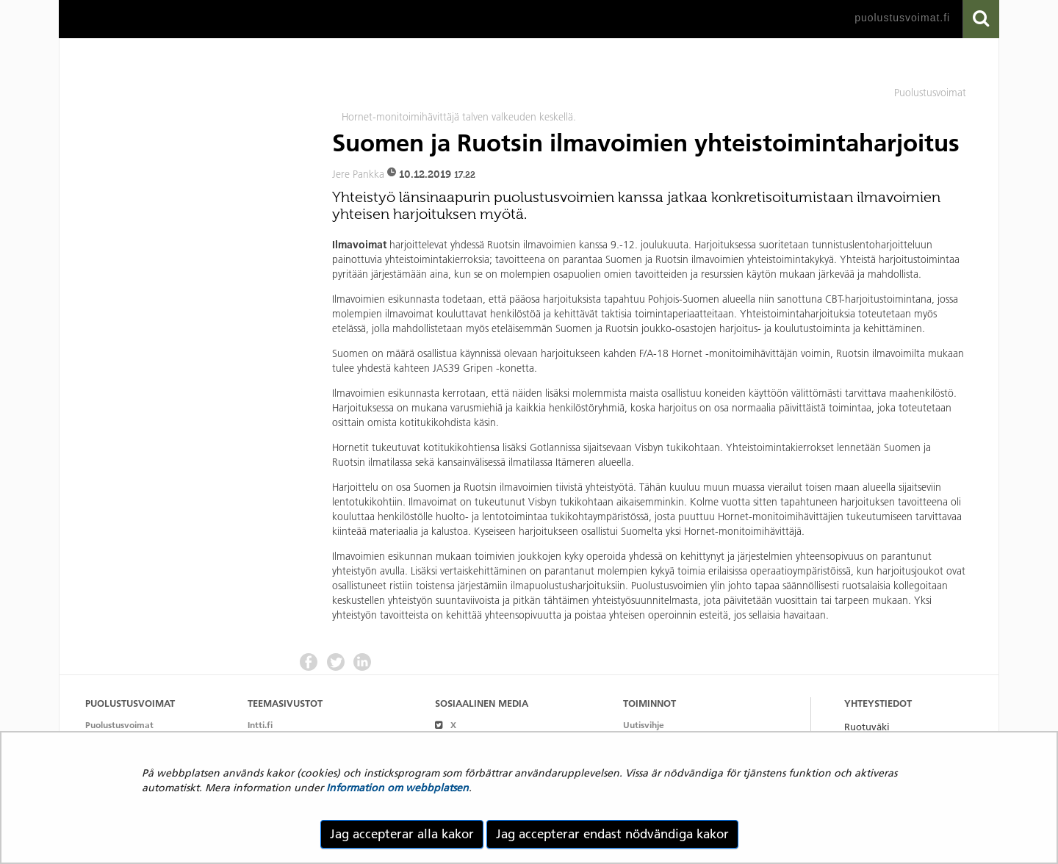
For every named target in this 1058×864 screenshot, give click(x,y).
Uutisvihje (643, 724)
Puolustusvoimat (119, 724)
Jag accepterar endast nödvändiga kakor (612, 834)
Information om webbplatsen (397, 787)
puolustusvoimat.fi (902, 18)
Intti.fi (260, 724)
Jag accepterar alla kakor (402, 834)
